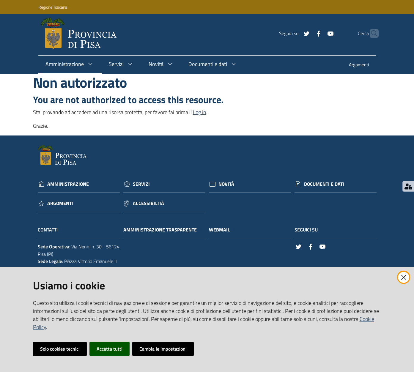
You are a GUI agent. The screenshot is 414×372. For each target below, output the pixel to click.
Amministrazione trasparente (163, 229)
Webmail (222, 229)
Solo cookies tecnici (60, 348)
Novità (226, 184)
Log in (199, 112)
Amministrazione (68, 184)
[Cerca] (371, 33)
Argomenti (60, 203)
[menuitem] (359, 65)
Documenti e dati (324, 184)
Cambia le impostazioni (163, 348)
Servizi (141, 184)
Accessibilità (148, 203)
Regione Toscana (52, 7)
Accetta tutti (109, 348)
